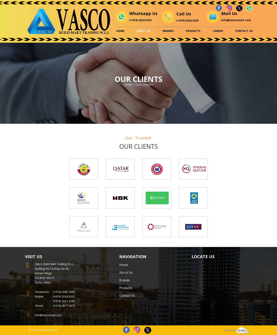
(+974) (57, 296)
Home (120, 31)
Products (193, 31)
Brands (168, 31)
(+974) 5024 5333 (140, 20)
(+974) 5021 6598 (62, 301)
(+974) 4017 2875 (64, 306)
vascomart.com (48, 330)
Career (218, 31)
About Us (143, 31)
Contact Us (244, 31)
